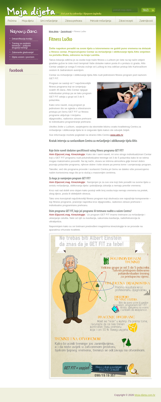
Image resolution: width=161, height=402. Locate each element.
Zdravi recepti (126, 20)
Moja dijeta (27, 20)
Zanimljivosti (146, 20)
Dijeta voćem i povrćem (23, 57)
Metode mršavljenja (100, 20)
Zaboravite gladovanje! (23, 52)
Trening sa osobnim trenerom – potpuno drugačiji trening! (21, 45)
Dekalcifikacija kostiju (22, 39)
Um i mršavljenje (49, 20)
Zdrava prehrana (73, 20)
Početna (12, 20)
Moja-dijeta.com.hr (145, 395)
